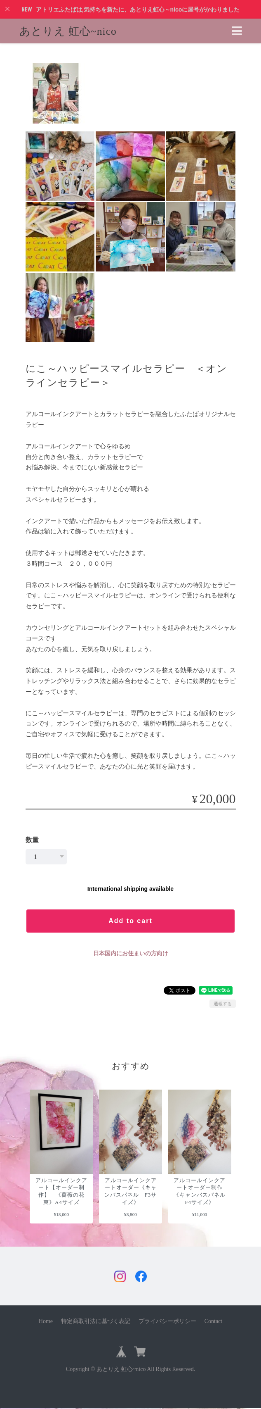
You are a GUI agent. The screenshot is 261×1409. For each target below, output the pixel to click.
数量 (32, 839)
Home (46, 1322)
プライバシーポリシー (167, 1322)
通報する (223, 1003)
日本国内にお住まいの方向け (130, 953)
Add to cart (130, 920)
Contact (214, 1322)
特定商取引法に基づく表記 (95, 1322)
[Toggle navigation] (237, 31)
